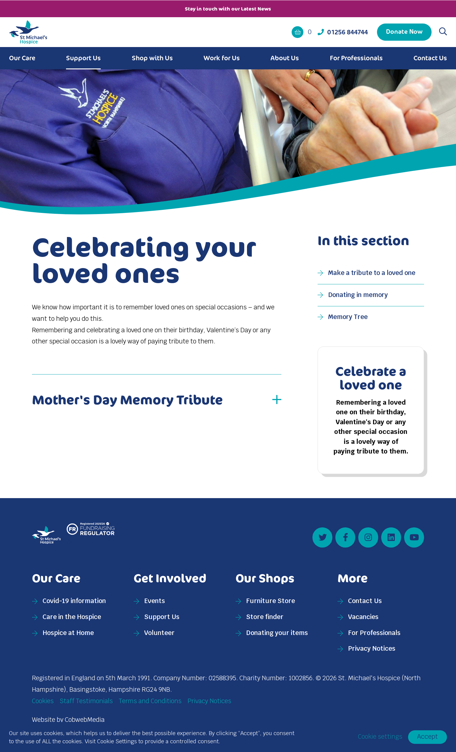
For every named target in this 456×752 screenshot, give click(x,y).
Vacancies (363, 619)
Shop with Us (152, 57)
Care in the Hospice (72, 619)
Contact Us (430, 57)
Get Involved (170, 580)
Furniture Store (270, 603)
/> (91, 536)
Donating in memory (358, 294)
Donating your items (277, 635)
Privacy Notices (371, 651)
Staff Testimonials (86, 704)
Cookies (43, 704)
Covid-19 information (74, 603)
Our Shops (265, 580)
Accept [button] (427, 737)
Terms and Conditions (150, 704)
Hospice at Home (68, 635)
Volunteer (159, 635)
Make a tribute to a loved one (372, 272)
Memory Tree (348, 316)
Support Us (83, 57)
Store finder (264, 619)
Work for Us (222, 57)
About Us (285, 57)
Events (154, 603)
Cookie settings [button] (380, 737)
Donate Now (404, 31)
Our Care (22, 57)
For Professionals (356, 57)
